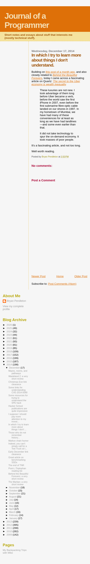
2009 (9, 534)
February (14, 515)
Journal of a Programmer (27, 20)
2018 (9, 351)
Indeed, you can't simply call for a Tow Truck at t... (17, 446)
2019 (9, 348)
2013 (9, 521)
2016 (9, 358)
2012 (9, 524)
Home (60, 276)
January (13, 518)
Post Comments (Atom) (62, 283)
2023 (9, 334)
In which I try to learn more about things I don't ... (18, 427)
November (15, 487)
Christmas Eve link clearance (17, 383)
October (13, 490)
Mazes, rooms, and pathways (17, 372)
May (11, 506)
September (15, 493)
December (15, 367)
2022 (9, 338)
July (11, 499)
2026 (9, 324)
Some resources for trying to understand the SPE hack (18, 399)
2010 (9, 531)
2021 (9, 341)
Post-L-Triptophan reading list (17, 469)
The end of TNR (16, 465)
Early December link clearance (18, 452)
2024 (9, 331)
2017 (9, 354)
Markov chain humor (18, 440)
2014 (9, 364)
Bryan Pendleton (16, 300)
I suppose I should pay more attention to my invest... (17, 418)
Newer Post (38, 276)
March (12, 512)
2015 (9, 361)
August (13, 496)
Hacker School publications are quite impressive (17, 408)
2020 (9, 344)
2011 (9, 528)
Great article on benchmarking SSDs (16, 460)
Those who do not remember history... (17, 435)
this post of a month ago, (60, 71)
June (12, 503)
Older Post (81, 276)
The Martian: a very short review (17, 483)
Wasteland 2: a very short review (18, 377)
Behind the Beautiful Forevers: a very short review (18, 476)
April (11, 509)
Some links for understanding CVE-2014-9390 (17, 390)
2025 (9, 328)
